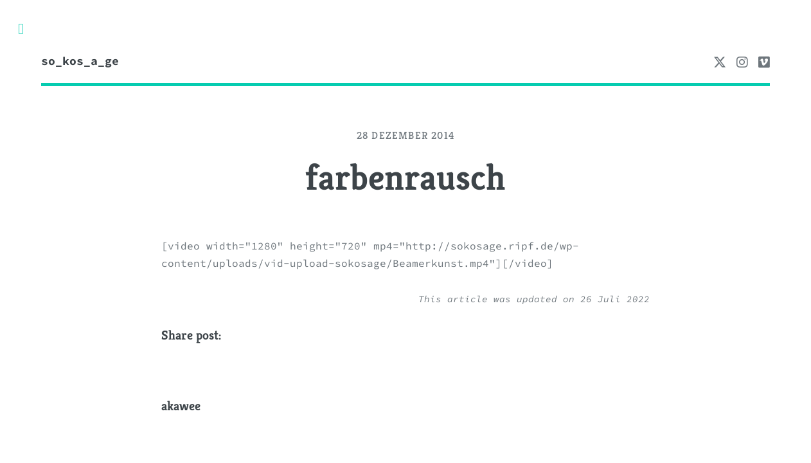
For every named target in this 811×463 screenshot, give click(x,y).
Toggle (27, 29)
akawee (181, 406)
